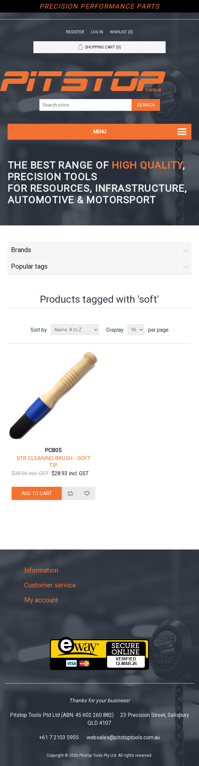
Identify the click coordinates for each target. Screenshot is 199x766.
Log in (97, 32)
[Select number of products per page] (136, 329)
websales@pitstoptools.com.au (123, 737)
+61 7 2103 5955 (59, 737)
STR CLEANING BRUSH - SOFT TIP (54, 461)
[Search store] (85, 105)
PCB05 (53, 450)
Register (75, 32)
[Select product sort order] (75, 329)
